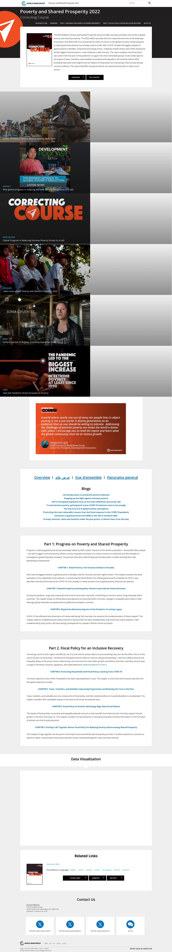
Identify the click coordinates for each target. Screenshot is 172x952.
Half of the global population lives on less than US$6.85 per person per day (86, 502)
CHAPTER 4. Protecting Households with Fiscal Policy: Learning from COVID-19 (86, 671)
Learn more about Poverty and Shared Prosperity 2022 (30, 291)
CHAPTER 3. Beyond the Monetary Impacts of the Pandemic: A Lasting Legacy (86, 609)
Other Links (76, 878)
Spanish (126, 870)
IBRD (46, 943)
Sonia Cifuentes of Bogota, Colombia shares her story (29, 342)
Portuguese (107, 870)
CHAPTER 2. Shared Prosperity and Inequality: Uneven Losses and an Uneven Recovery (86, 588)
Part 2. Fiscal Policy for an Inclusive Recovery (122, 23)
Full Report (94, 77)
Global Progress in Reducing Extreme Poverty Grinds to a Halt (33, 240)
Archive (116, 878)
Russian (117, 870)
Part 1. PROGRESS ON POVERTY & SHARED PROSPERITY (80, 23)
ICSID (64, 943)
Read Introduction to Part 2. (95, 664)
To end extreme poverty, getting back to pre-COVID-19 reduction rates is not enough (86, 505)
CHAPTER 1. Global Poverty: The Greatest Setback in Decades (86, 567)
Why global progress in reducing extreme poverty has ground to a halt (38, 189)
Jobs (41, 948)
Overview (78, 77)
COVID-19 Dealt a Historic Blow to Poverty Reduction (29, 138)
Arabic (80, 870)
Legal (21, 948)
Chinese (89, 870)
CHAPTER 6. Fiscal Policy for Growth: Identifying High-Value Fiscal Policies (86, 706)
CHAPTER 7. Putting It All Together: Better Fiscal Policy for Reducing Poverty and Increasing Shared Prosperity (86, 727)
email (45, 911)
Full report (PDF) (53, 864)
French (97, 870)
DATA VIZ (147, 23)
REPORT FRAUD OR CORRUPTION (141, 949)
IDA (50, 943)
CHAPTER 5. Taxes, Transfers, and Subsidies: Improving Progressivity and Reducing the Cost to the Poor (86, 689)
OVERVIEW (53, 23)
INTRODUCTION (41, 23)
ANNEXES (98, 878)
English (73, 870)
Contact (46, 948)
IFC (54, 943)
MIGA (59, 943)
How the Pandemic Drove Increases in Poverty (26, 393)
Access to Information (31, 948)
